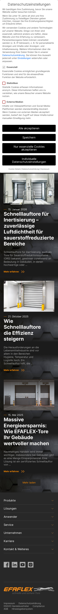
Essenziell (10, 67)
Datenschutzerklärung (30, 603)
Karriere (9, 541)
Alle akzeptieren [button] (29, 128)
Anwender (10, 516)
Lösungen (10, 508)
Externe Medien (13, 101)
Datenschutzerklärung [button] (30, 169)
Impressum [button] (45, 169)
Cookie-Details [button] (15, 169)
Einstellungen (24, 58)
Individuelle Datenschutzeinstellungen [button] (29, 160)
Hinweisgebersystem (22, 608)
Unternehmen (13, 532)
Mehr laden (29, 482)
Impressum (9, 603)
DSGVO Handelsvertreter (16, 606)
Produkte (10, 500)
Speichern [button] (29, 137)
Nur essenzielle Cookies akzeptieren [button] (29, 148)
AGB (6, 608)
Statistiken (11, 83)
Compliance (39, 606)
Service (8, 524)
